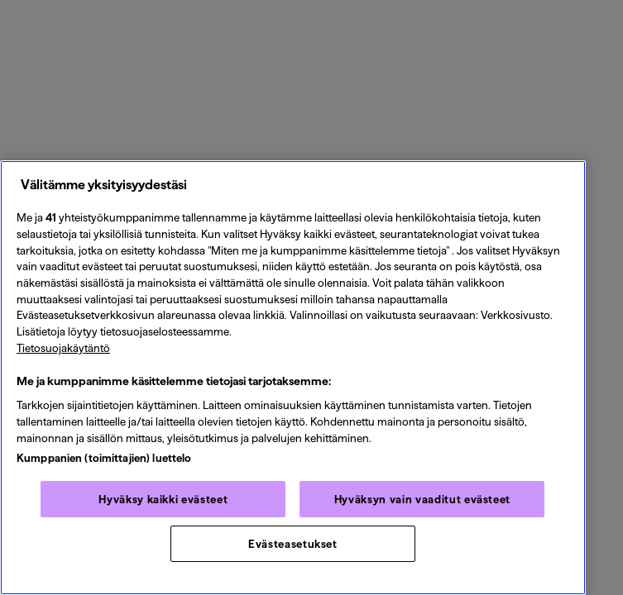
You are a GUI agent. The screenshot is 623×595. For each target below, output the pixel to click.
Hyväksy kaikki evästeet (163, 499)
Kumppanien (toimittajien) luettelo (104, 458)
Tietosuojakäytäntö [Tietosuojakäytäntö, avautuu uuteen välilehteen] (63, 348)
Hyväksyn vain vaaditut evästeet (422, 499)
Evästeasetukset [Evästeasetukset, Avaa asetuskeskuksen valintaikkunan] (293, 544)
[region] (293, 377)
